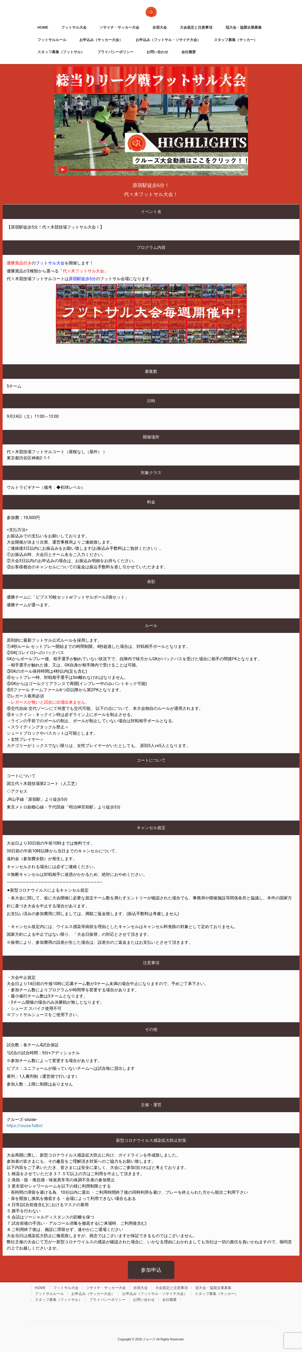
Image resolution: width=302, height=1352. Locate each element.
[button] (151, 1270)
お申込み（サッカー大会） (93, 1294)
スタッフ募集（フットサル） (58, 1300)
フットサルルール (49, 1294)
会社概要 (169, 1300)
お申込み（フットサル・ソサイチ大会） (154, 1294)
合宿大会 (140, 1288)
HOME (40, 1288)
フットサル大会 (66, 1288)
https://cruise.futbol (24, 1125)
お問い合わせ (144, 1300)
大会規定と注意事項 (171, 1288)
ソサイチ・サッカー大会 (106, 1288)
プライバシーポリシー (107, 1300)
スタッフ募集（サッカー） (216, 1294)
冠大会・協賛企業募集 (213, 1288)
